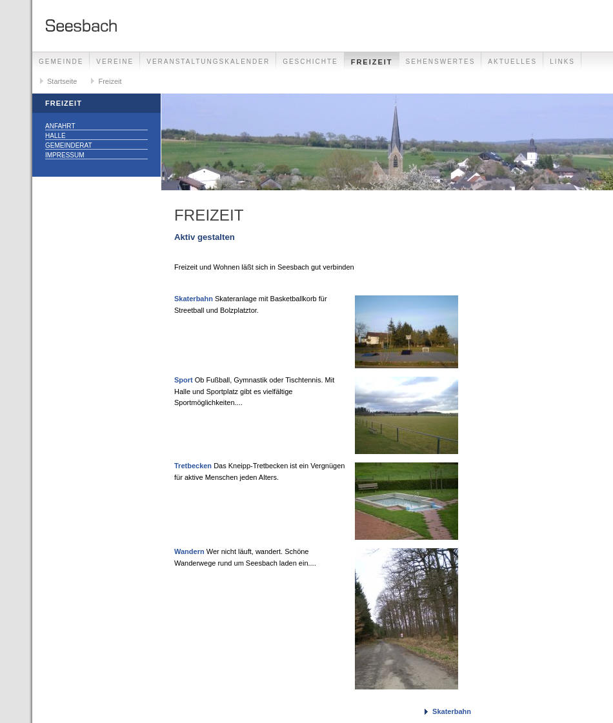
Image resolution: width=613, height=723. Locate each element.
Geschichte (310, 61)
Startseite (62, 81)
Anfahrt (60, 126)
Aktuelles (512, 61)
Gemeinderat (68, 145)
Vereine (115, 61)
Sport (183, 380)
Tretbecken (193, 466)
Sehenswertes (441, 61)
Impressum (65, 155)
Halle (55, 135)
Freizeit (372, 62)
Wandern (189, 551)
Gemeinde (61, 61)
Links (562, 61)
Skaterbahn (193, 298)
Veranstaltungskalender (208, 61)
